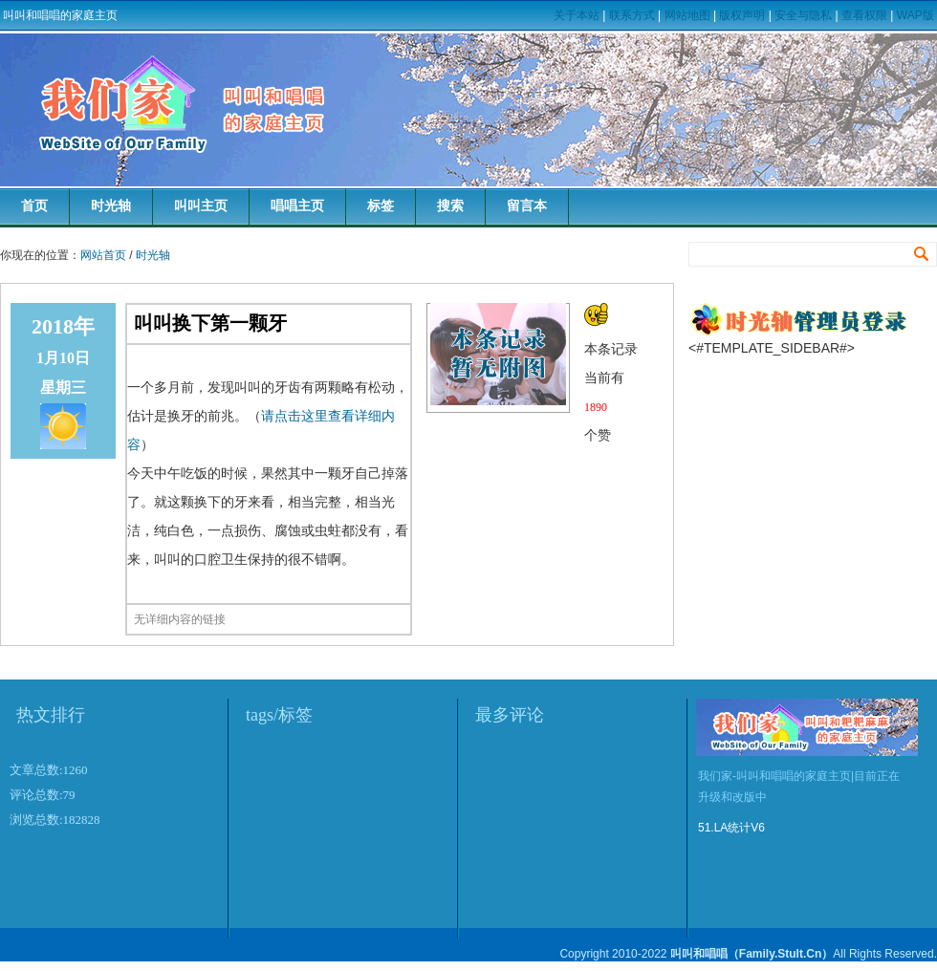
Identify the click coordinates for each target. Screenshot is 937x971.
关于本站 (576, 15)
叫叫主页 (201, 206)
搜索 (450, 206)
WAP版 (915, 15)
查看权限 (864, 15)
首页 (34, 206)
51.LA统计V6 (731, 827)
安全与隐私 (803, 15)
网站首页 (103, 255)
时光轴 (111, 206)
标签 (380, 206)
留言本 (527, 206)
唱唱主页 (297, 206)
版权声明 (742, 15)
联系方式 (632, 15)
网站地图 (687, 15)
